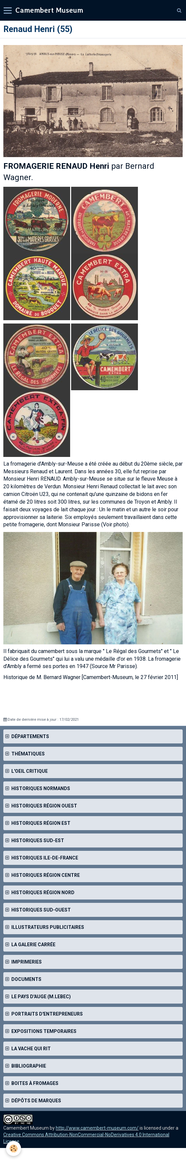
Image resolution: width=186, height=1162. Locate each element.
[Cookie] (13, 1148)
